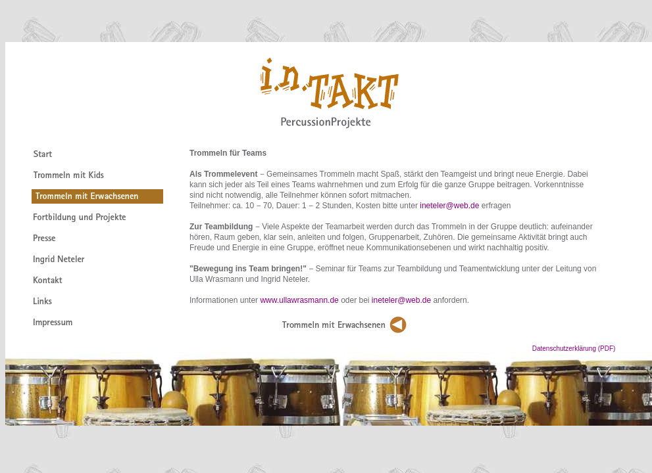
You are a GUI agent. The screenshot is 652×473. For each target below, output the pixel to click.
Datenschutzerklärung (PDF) (592, 348)
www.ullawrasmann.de (299, 300)
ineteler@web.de (449, 205)
